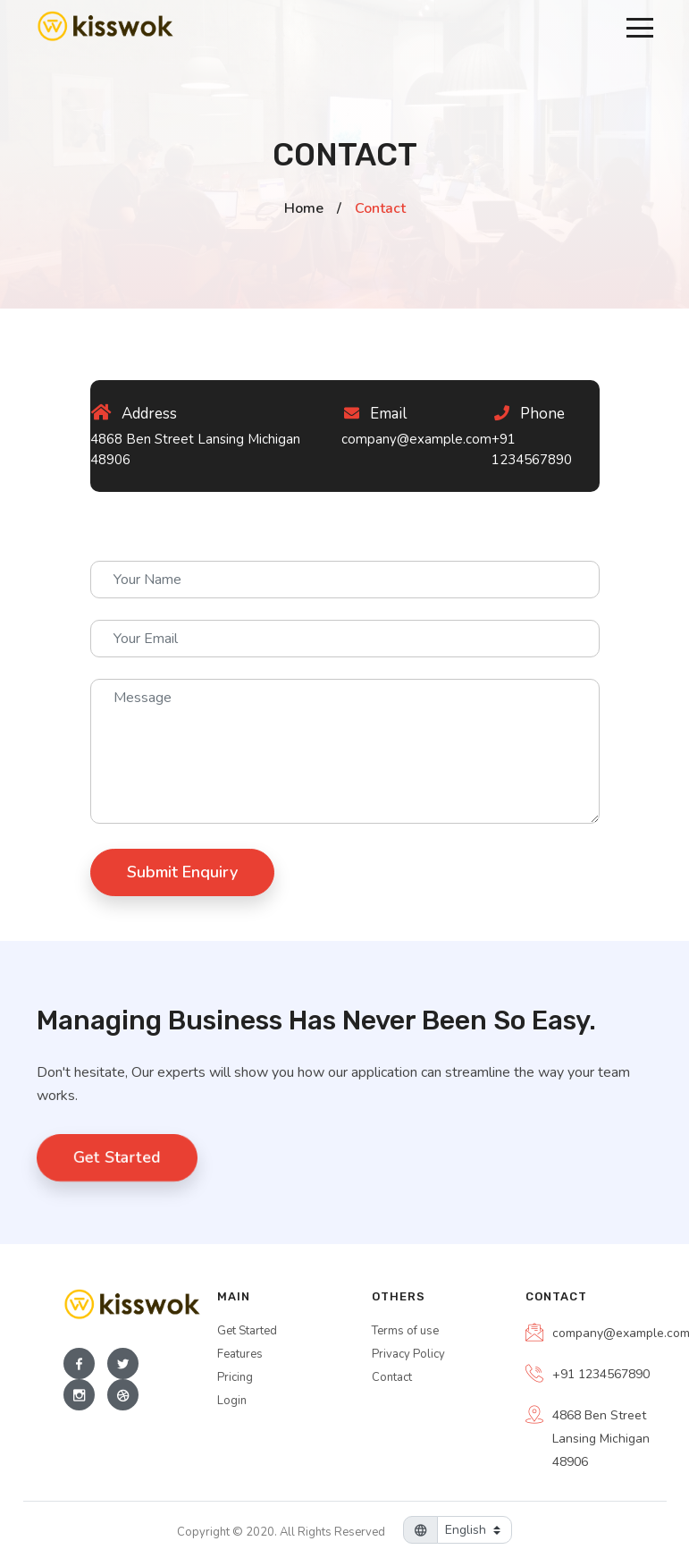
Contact (392, 1377)
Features (240, 1354)
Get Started (117, 1157)
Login (232, 1401)
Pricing (235, 1377)
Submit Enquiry (182, 872)
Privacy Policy (408, 1354)
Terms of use (405, 1331)
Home (303, 208)
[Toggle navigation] (639, 26)
